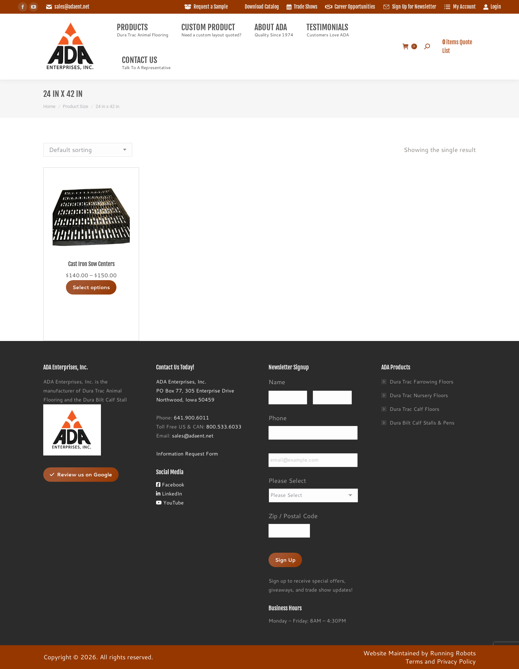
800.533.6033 (223, 426)
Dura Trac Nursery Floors (419, 395)
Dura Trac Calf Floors (414, 409)
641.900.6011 (191, 417)
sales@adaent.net (71, 7)
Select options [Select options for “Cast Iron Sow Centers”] (91, 287)
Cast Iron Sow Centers (91, 264)
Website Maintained (391, 652)
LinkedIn (169, 493)
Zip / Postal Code (293, 516)
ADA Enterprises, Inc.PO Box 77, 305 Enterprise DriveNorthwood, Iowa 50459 (195, 390)
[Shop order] (87, 150)
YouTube (170, 502)
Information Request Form (187, 453)
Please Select (287, 480)
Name (277, 382)
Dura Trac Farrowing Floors (421, 381)
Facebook (170, 484)
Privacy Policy (456, 661)
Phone (278, 418)
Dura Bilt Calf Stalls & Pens (422, 422)
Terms (414, 661)
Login (492, 6)
